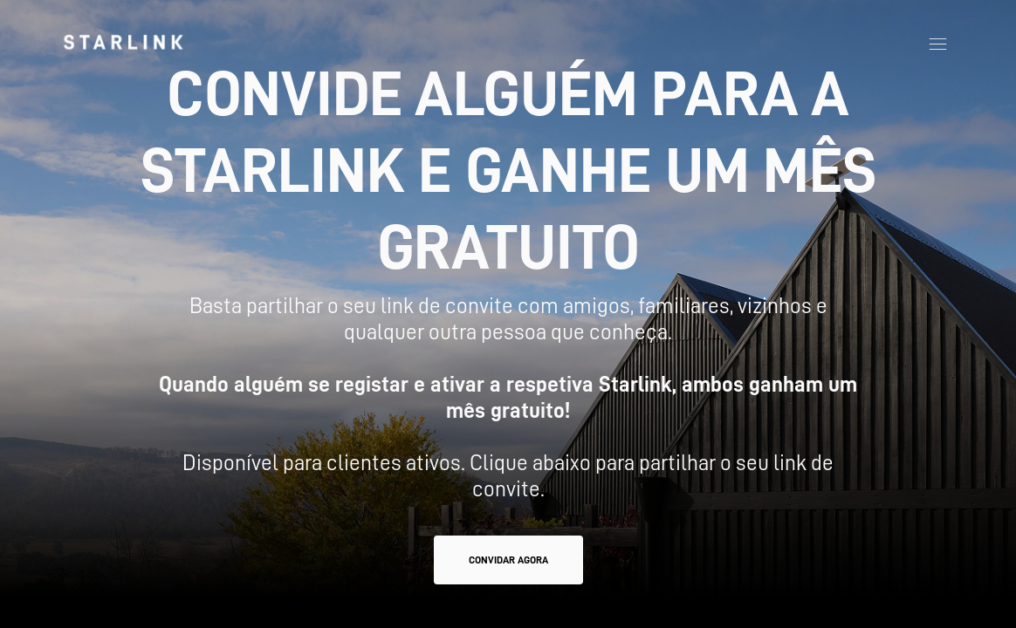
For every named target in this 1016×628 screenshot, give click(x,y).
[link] (123, 42)
